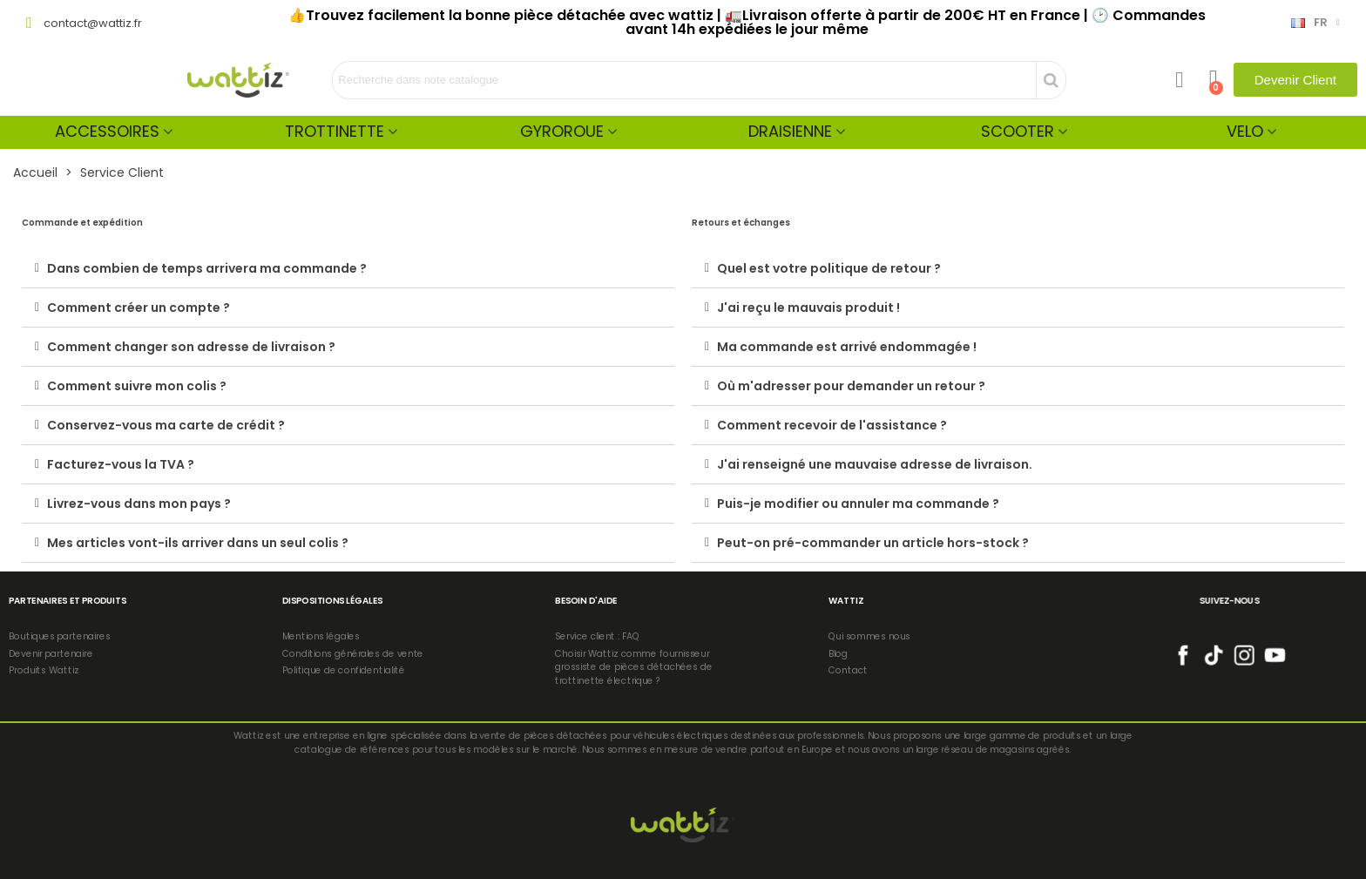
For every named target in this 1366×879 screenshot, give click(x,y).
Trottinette (334, 131)
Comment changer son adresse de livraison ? (191, 346)
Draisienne (790, 131)
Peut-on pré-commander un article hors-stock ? (873, 542)
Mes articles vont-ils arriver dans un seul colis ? (197, 542)
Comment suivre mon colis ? (137, 386)
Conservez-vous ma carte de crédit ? (166, 425)
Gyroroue (562, 131)
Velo (1245, 131)
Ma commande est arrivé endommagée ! (847, 346)
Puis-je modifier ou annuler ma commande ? (858, 503)
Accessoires (107, 131)
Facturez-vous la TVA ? (120, 464)
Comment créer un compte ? (138, 307)
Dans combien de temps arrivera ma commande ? (207, 268)
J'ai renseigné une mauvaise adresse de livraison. (874, 464)
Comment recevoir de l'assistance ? (832, 425)
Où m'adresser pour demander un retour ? (851, 386)
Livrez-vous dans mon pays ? (139, 503)
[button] (1295, 80)
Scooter (1017, 131)
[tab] (348, 268)
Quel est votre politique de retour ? (829, 268)
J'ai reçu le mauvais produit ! (808, 307)
